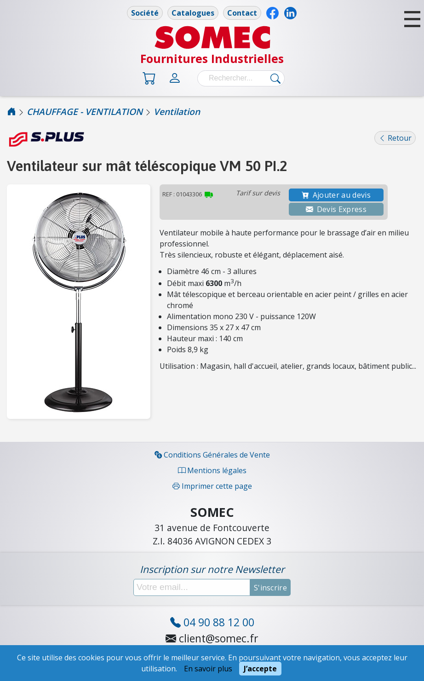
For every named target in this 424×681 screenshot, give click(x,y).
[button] (412, 19)
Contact (242, 13)
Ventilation (177, 111)
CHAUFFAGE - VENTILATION (85, 111)
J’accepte (260, 669)
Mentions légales (212, 470)
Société (145, 13)
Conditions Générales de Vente (212, 455)
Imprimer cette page (212, 486)
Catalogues (193, 13)
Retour (395, 138)
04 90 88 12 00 (212, 622)
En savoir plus (208, 669)
